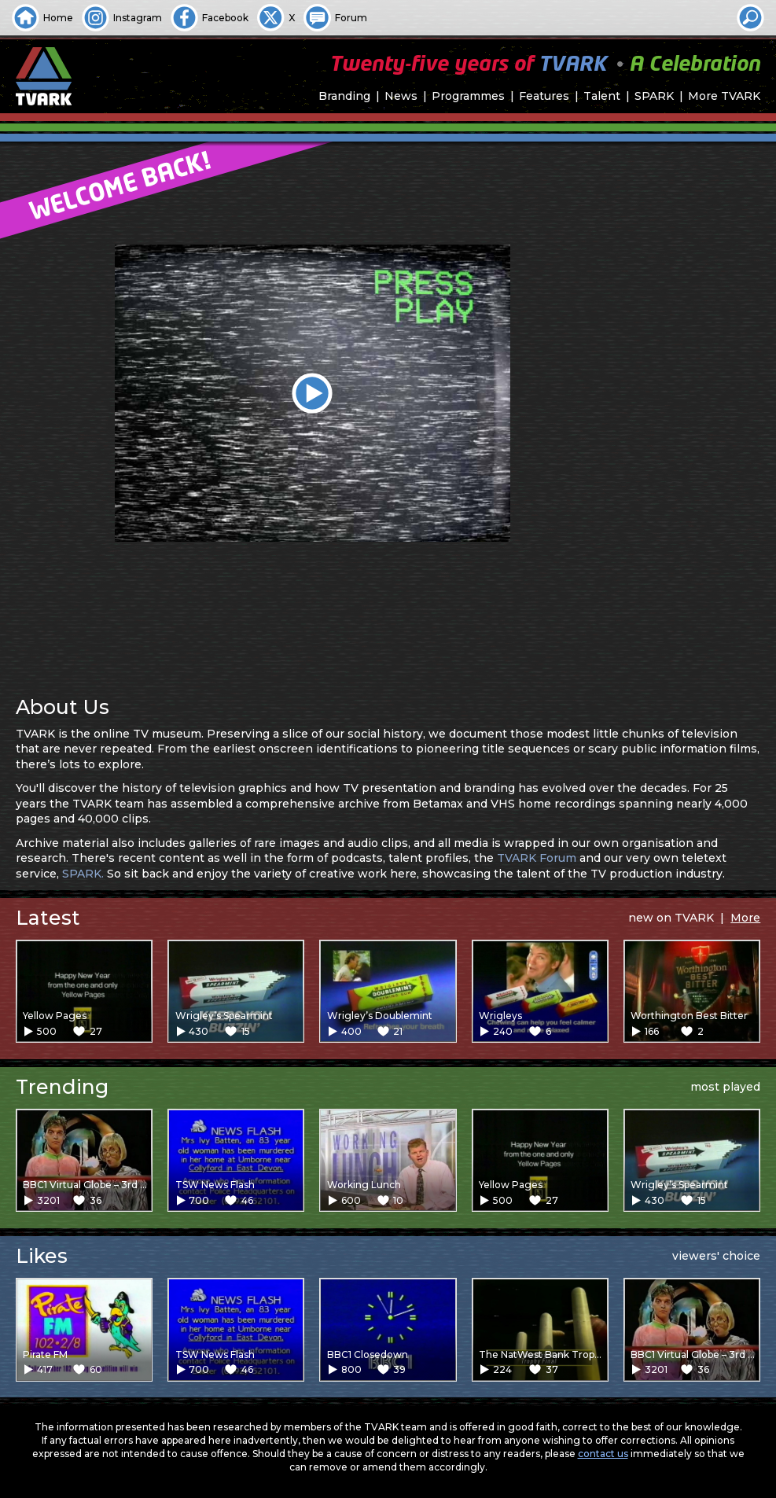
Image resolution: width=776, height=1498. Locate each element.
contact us (603, 1453)
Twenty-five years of (544, 65)
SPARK (654, 96)
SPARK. (83, 874)
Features (544, 96)
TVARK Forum (536, 858)
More (745, 918)
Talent (601, 96)
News (400, 96)
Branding (344, 96)
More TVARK (724, 96)
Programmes (468, 96)
